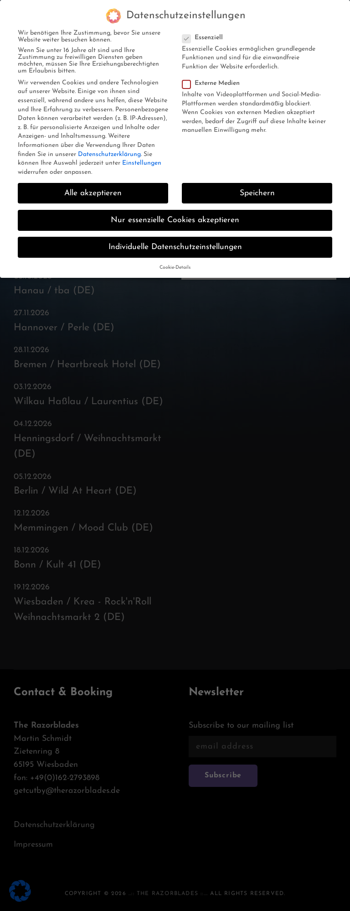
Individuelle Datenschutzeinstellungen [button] (175, 236)
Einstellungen (141, 152)
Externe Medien (214, 72)
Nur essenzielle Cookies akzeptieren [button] (175, 209)
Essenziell (205, 26)
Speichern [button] (257, 182)
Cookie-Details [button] (175, 256)
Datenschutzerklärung (109, 143)
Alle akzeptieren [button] (93, 182)
